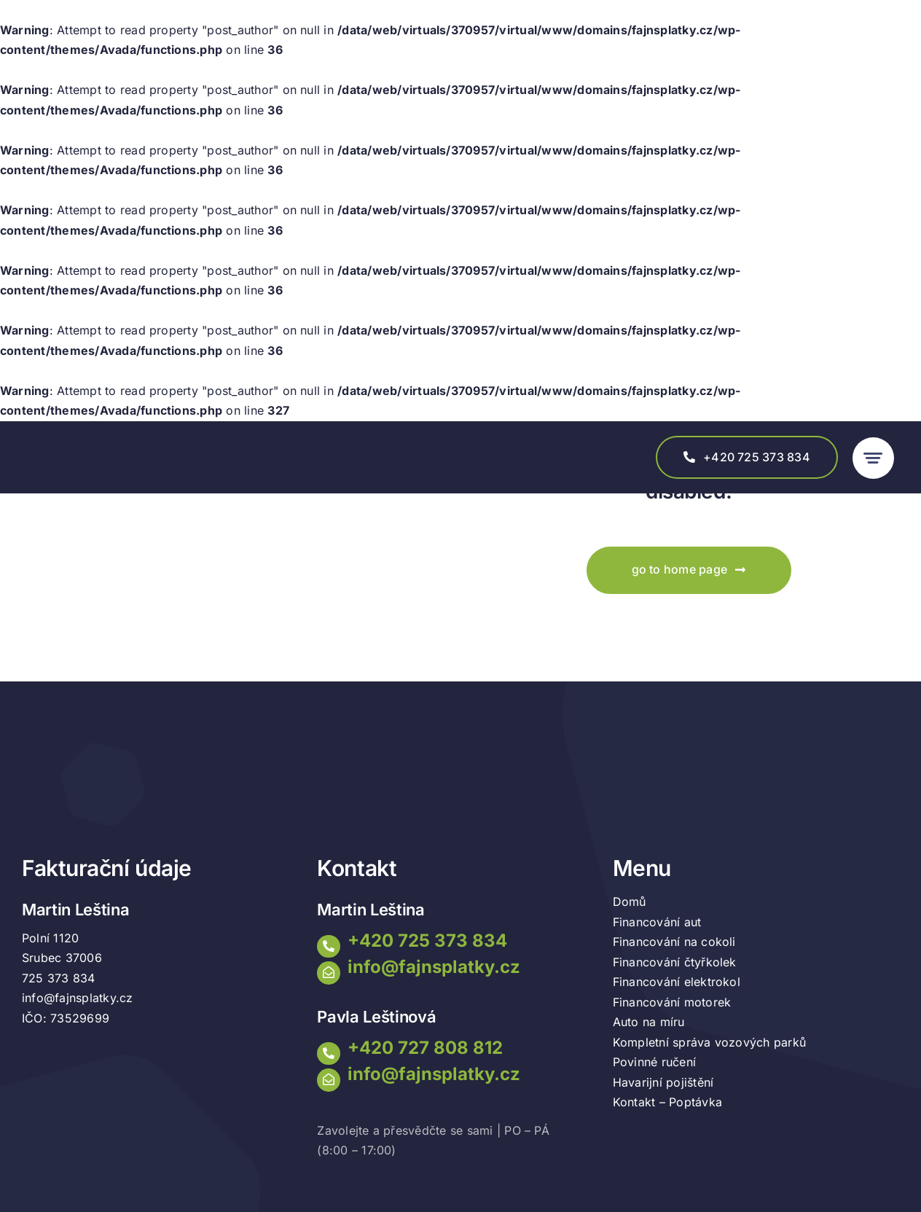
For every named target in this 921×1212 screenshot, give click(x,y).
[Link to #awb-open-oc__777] (873, 458)
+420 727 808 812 (425, 1047)
